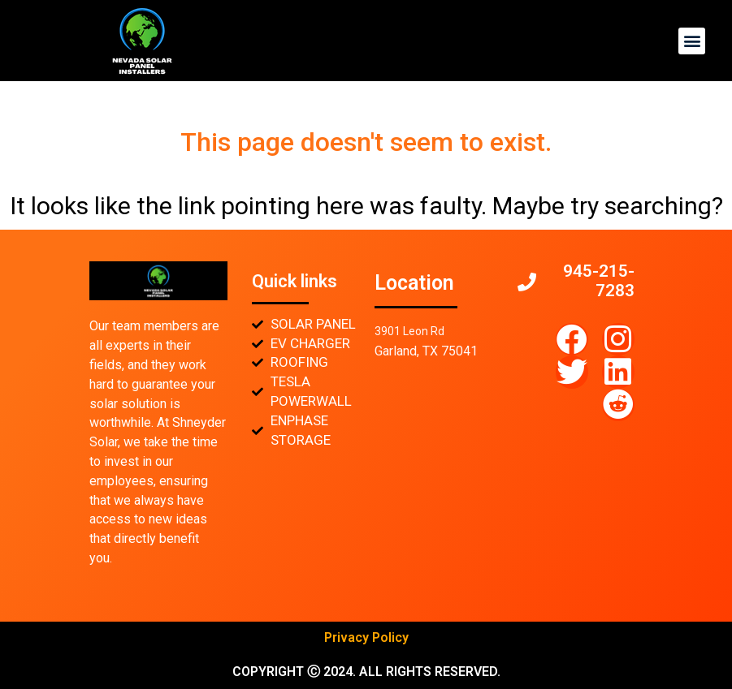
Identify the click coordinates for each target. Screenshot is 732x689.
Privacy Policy (366, 637)
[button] (691, 41)
